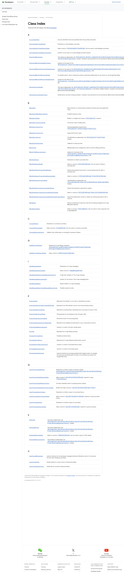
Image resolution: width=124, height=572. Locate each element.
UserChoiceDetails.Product (36, 466)
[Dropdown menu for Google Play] (65, 2)
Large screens (61, 567)
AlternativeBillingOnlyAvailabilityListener (40, 63)
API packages (52, 28)
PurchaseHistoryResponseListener (38, 344)
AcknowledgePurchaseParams (37, 44)
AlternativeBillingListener (36, 57)
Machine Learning (46, 569)
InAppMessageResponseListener (38, 279)
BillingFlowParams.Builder (36, 164)
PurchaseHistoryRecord (35, 340)
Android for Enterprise (30, 569)
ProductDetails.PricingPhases (37, 314)
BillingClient (32, 108)
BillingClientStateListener (36, 143)
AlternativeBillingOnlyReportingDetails (39, 75)
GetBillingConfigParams (35, 245)
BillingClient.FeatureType (36, 127)
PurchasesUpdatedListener (36, 353)
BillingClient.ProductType (36, 133)
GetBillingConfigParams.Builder (37, 253)
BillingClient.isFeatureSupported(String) (82, 128)
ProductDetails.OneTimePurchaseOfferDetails (41, 305)
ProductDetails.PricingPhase (37, 310)
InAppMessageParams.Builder (37, 270)
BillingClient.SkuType (35, 137)
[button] (11, 24)
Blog (72, 2)
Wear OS (60, 569)
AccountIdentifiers (34, 40)
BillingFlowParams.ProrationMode (38, 180)
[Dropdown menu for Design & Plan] (40, 2)
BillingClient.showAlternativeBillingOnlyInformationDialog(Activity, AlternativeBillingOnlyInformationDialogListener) (89, 70)
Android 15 (77, 567)
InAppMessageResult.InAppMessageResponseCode (43, 288)
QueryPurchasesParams (35, 402)
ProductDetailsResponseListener (38, 327)
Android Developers (33, 17)
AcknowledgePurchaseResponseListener (40, 53)
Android (26, 567)
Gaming (43, 567)
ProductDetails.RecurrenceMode (38, 318)
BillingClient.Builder (34, 118)
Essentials (20, 2)
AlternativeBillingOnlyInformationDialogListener (42, 69)
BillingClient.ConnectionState (37, 122)
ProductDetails (33, 301)
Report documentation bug (114, 569)
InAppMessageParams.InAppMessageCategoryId (42, 275)
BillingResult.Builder (34, 209)
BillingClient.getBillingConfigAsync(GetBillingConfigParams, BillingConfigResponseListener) (88, 154)
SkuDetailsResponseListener (37, 439)
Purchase (31, 331)
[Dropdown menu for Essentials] (26, 2)
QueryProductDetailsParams (37, 370)
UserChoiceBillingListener (67, 59)
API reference (7, 8)
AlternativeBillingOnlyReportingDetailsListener (41, 79)
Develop (42, 17)
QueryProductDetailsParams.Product (39, 383)
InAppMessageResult (35, 283)
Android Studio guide (96, 568)
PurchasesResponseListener (37, 349)
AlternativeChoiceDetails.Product (38, 95)
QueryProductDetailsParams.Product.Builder (41, 388)
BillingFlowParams (34, 160)
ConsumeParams (33, 223)
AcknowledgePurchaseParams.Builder (39, 48)
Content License (71, 475)
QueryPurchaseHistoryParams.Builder (39, 396)
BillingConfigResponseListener (37, 152)
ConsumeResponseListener (36, 232)
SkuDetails (32, 420)
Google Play (59, 2)
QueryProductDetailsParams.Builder (39, 377)
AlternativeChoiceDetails (36, 87)
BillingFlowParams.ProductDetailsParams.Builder (42, 176)
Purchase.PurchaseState (36, 336)
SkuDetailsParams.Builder (36, 435)
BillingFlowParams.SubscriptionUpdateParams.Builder (43, 192)
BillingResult (32, 203)
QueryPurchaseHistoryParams (37, 392)
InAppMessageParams (35, 266)
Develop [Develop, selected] (46, 2)
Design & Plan (34, 2)
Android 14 (77, 569)
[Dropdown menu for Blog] (76, 2)
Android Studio (116, 2)
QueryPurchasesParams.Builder (37, 407)
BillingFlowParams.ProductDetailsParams (40, 170)
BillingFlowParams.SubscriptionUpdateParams (41, 188)
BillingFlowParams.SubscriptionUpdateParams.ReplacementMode (88, 182)
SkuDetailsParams (34, 427)
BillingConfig (32, 148)
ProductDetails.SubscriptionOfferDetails (40, 323)
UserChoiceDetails (85, 89)
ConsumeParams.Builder (35, 228)
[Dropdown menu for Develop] (51, 2)
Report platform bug (112, 567)
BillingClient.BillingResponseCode (38, 114)
